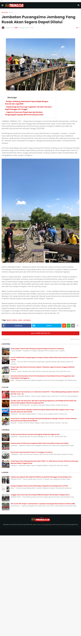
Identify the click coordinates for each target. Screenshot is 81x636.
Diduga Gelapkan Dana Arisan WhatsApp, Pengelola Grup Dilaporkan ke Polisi (39, 486)
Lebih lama (74, 339)
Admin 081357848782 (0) (40, 333)
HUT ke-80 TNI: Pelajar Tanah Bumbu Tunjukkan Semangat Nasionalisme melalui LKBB (43, 504)
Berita (11, 12)
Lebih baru (6, 339)
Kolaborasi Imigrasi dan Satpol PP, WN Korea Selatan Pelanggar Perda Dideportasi (41, 477)
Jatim (20, 320)
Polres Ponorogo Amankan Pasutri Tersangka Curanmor (32, 452)
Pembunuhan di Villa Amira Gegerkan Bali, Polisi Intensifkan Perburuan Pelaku (40, 443)
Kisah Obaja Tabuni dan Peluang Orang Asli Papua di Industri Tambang (37, 348)
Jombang (26, 320)
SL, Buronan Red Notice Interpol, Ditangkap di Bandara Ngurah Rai (35, 434)
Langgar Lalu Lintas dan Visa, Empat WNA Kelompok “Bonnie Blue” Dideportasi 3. (40, 495)
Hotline (14, 320)
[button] (2, 5)
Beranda (5, 12)
